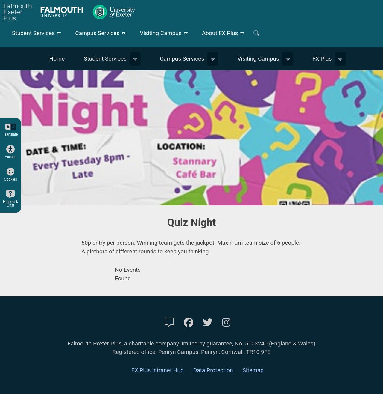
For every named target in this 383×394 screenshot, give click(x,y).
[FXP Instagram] (226, 322)
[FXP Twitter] (207, 322)
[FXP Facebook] (188, 322)
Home (57, 58)
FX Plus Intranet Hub (157, 370)
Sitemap (253, 370)
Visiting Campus (161, 33)
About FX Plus (220, 33)
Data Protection (213, 370)
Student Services (33, 33)
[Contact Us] (169, 322)
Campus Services (97, 33)
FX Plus (322, 58)
